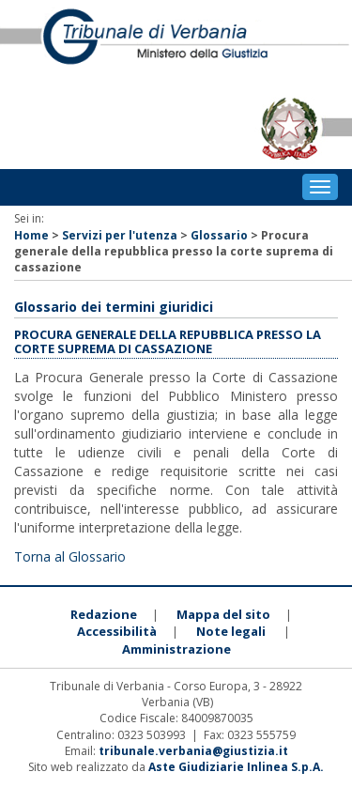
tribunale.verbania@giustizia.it (193, 751)
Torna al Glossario (70, 556)
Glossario (219, 235)
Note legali (231, 631)
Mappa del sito (223, 614)
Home (31, 235)
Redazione (103, 614)
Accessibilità (117, 631)
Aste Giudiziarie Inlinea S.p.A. (236, 767)
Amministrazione (176, 649)
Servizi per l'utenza (119, 235)
